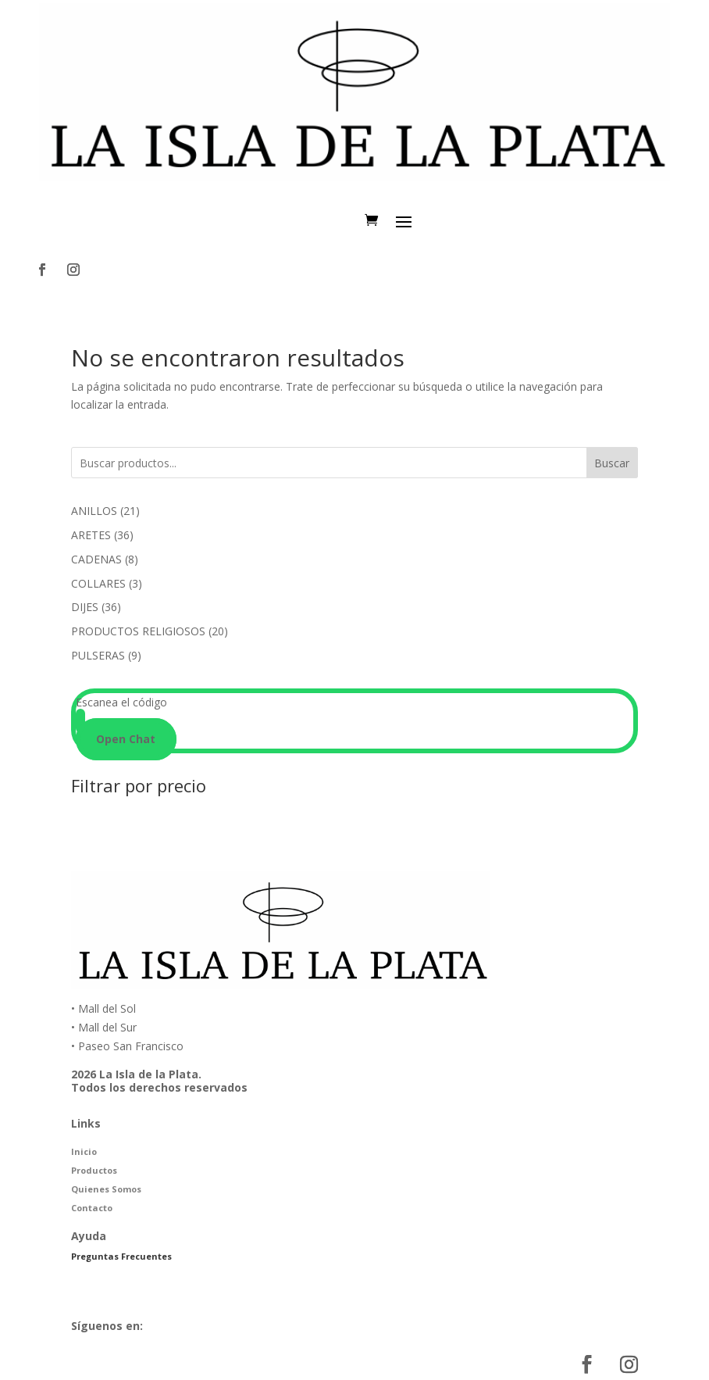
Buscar (611, 463)
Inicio (84, 1151)
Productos (94, 1170)
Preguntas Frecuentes (121, 1256)
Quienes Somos (106, 1189)
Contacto (91, 1208)
